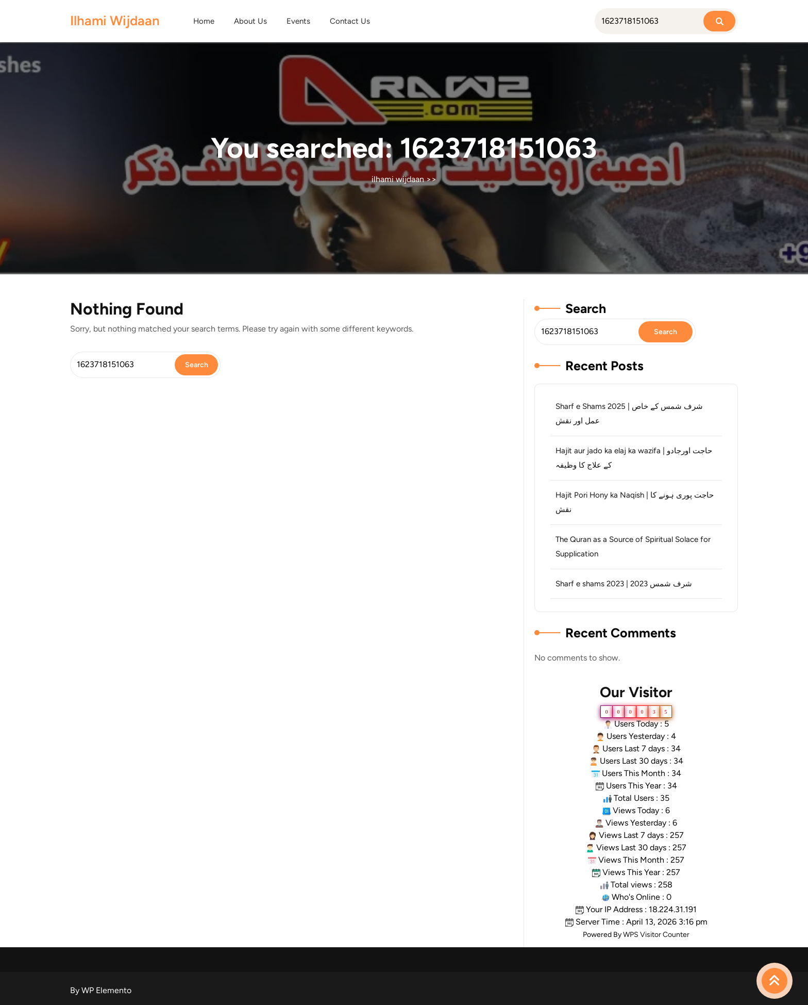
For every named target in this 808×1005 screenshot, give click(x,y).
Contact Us (350, 21)
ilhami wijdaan (115, 20)
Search (585, 308)
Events (298, 21)
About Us (250, 21)
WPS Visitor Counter (656, 934)
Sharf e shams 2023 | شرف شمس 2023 (624, 583)
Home (203, 21)
